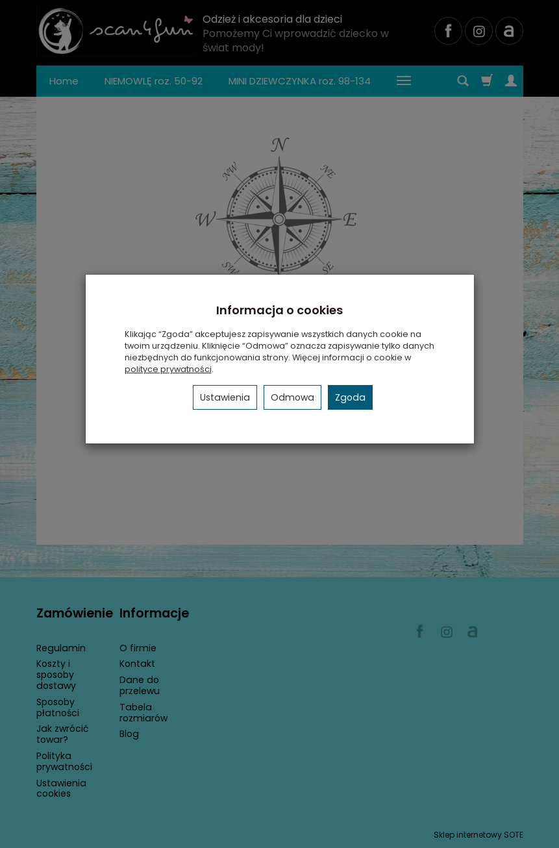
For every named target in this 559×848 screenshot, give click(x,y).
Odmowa (292, 397)
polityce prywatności (168, 369)
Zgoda (350, 397)
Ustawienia (225, 397)
